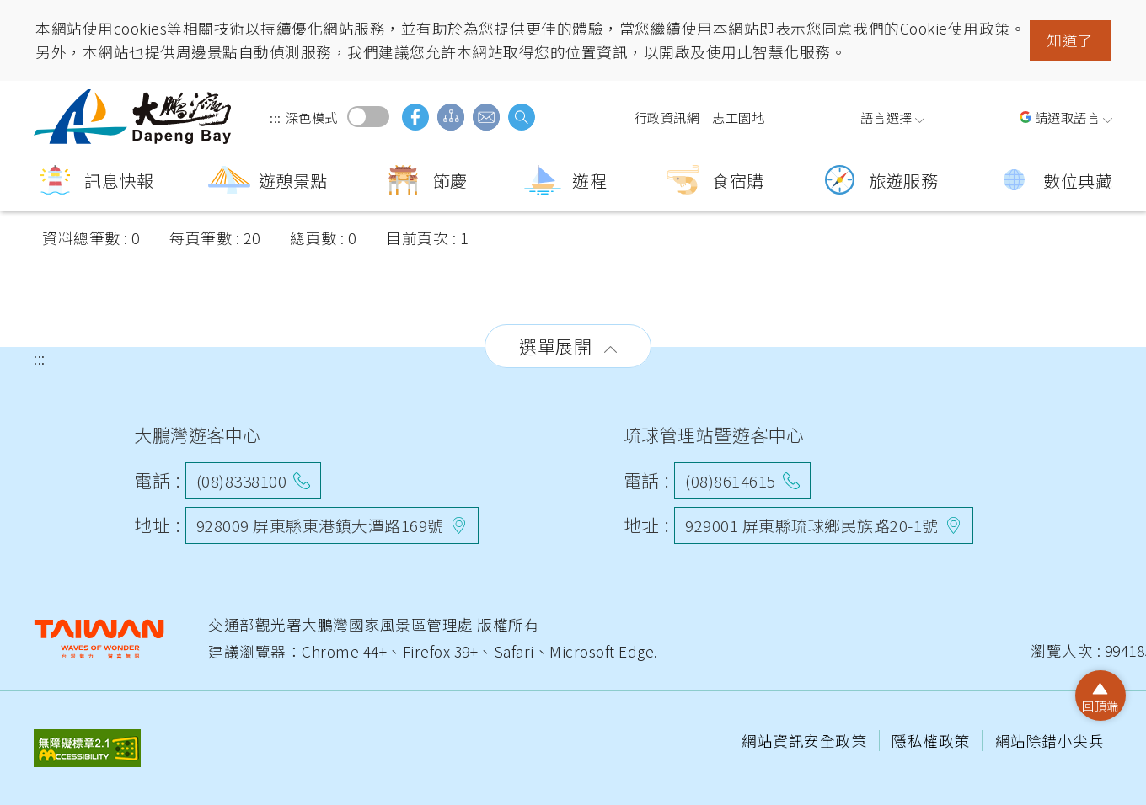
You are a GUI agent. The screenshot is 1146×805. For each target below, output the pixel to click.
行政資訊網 (667, 117)
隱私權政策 (932, 740)
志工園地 (738, 117)
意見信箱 (486, 117)
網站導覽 (450, 117)
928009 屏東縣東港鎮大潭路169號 (320, 525)
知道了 (1070, 40)
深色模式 (368, 116)
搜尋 (521, 117)
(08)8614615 (730, 480)
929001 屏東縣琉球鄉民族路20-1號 (812, 525)
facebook (415, 117)
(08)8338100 (241, 480)
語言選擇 (886, 117)
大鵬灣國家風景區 (135, 116)
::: (275, 117)
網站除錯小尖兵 (1050, 740)
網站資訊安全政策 (806, 740)
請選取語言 (1067, 117)
